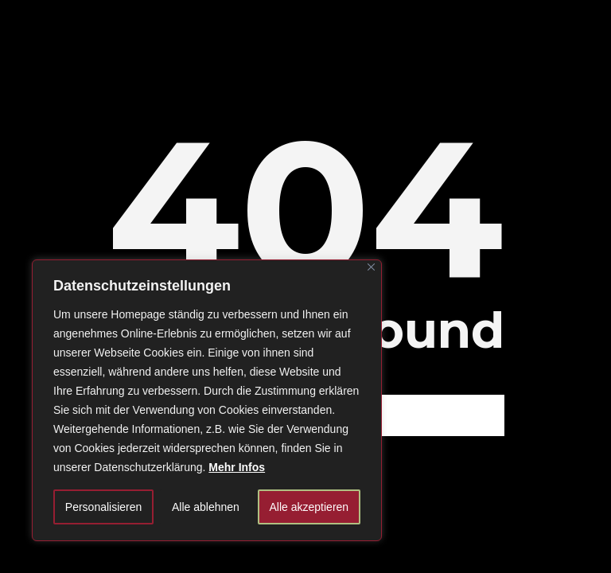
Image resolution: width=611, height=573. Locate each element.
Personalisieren (103, 507)
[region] (207, 400)
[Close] (371, 267)
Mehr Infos (236, 467)
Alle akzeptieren (309, 507)
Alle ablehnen (205, 507)
